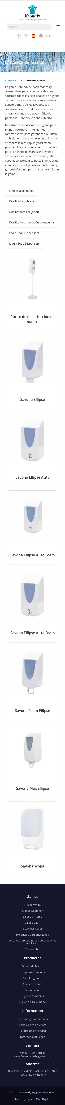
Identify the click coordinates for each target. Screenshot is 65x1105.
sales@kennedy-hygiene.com (32, 1056)
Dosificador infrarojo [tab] (22, 201)
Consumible (32, 949)
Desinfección (32, 990)
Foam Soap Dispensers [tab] (24, 233)
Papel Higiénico (32, 978)
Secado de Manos (33, 966)
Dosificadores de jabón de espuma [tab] (31, 222)
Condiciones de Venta (32, 1025)
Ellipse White (32, 904)
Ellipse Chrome (32, 916)
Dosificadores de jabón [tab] (24, 212)
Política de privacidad (32, 1030)
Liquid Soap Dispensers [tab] (24, 243)
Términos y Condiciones (32, 1019)
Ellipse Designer (32, 910)
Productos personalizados (32, 934)
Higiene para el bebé (32, 1001)
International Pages (32, 1036)
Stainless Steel (32, 928)
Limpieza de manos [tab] (21, 191)
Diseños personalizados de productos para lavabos (32, 942)
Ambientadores (32, 984)
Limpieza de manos (32, 972)
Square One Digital (38, 1099)
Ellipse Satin (32, 922)
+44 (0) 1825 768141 (32, 1052)
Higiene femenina (32, 996)
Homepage (10, 80)
